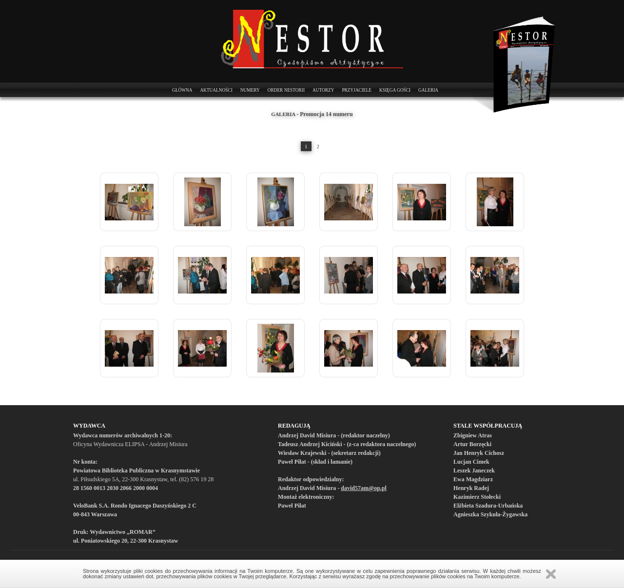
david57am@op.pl (364, 488)
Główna (182, 90)
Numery (250, 90)
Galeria (428, 90)
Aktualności (216, 90)
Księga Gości (394, 90)
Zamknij (551, 574)
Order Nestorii (286, 90)
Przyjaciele (356, 90)
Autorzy (323, 90)
